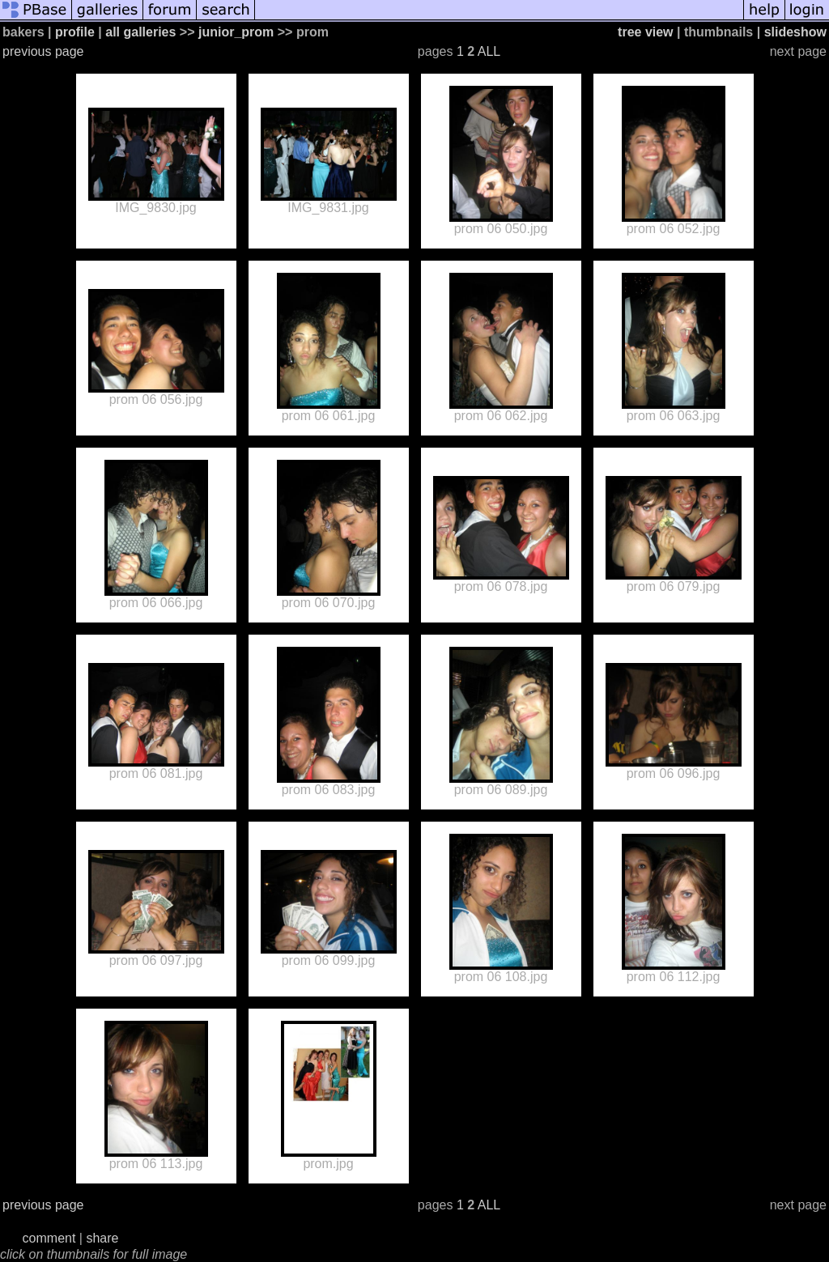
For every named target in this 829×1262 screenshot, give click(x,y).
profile (75, 32)
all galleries (140, 32)
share (102, 1238)
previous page (43, 51)
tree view (645, 32)
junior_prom (236, 32)
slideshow (795, 32)
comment (49, 1238)
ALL (489, 51)
